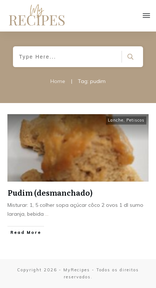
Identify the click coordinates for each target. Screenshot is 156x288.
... (47, 214)
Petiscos (135, 120)
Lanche (115, 120)
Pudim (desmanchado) (50, 192)
